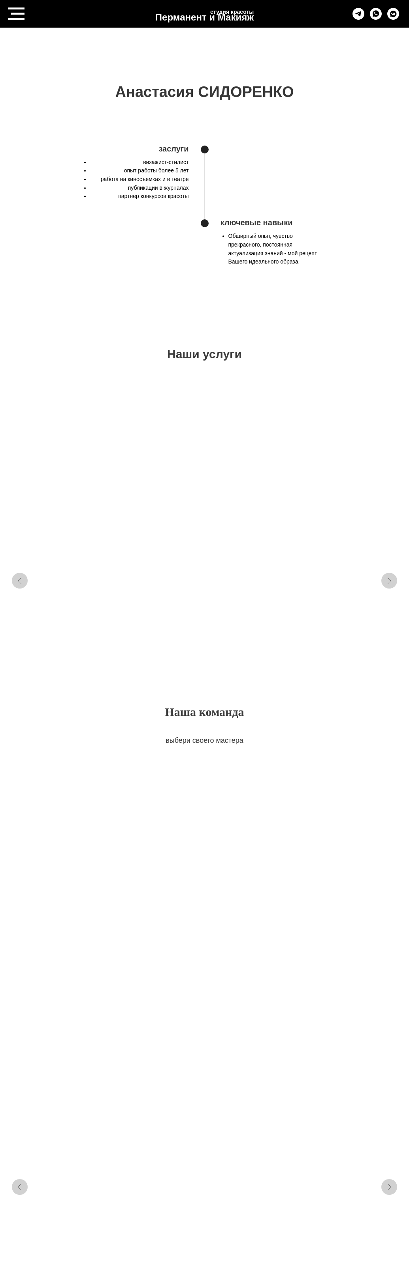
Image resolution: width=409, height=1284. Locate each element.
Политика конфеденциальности (177, 1229)
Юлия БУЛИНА (330, 795)
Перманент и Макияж (204, 17)
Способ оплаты (253, 1229)
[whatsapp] (376, 17)
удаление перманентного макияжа (241, 494)
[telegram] (358, 17)
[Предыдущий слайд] (20, 475)
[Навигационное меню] (16, 13)
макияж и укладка (332, 487)
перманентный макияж (154, 491)
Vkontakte (149, 1220)
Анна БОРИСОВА (73, 795)
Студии (263, 1220)
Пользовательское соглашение (204, 1237)
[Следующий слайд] (389, 475)
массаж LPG (63, 487)
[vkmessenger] (393, 17)
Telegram (188, 1220)
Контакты (226, 1220)
